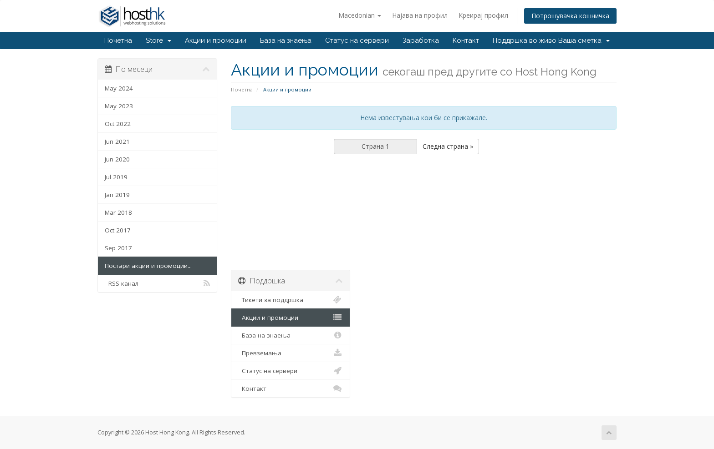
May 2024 (119, 88)
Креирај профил (483, 15)
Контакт (466, 40)
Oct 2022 (118, 124)
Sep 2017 (118, 248)
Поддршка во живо (524, 40)
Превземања (290, 353)
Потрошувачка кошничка (570, 15)
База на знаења (285, 40)
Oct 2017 (118, 230)
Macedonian (359, 15)
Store (158, 40)
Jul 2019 (116, 177)
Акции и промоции (215, 40)
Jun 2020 (117, 159)
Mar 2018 (118, 212)
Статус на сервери (357, 40)
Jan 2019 (117, 195)
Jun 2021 (117, 141)
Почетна (118, 40)
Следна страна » (448, 146)
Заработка (421, 40)
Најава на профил (420, 15)
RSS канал (157, 283)
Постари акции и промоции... (148, 266)
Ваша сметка (584, 40)
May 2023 (119, 106)
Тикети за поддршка (290, 299)
